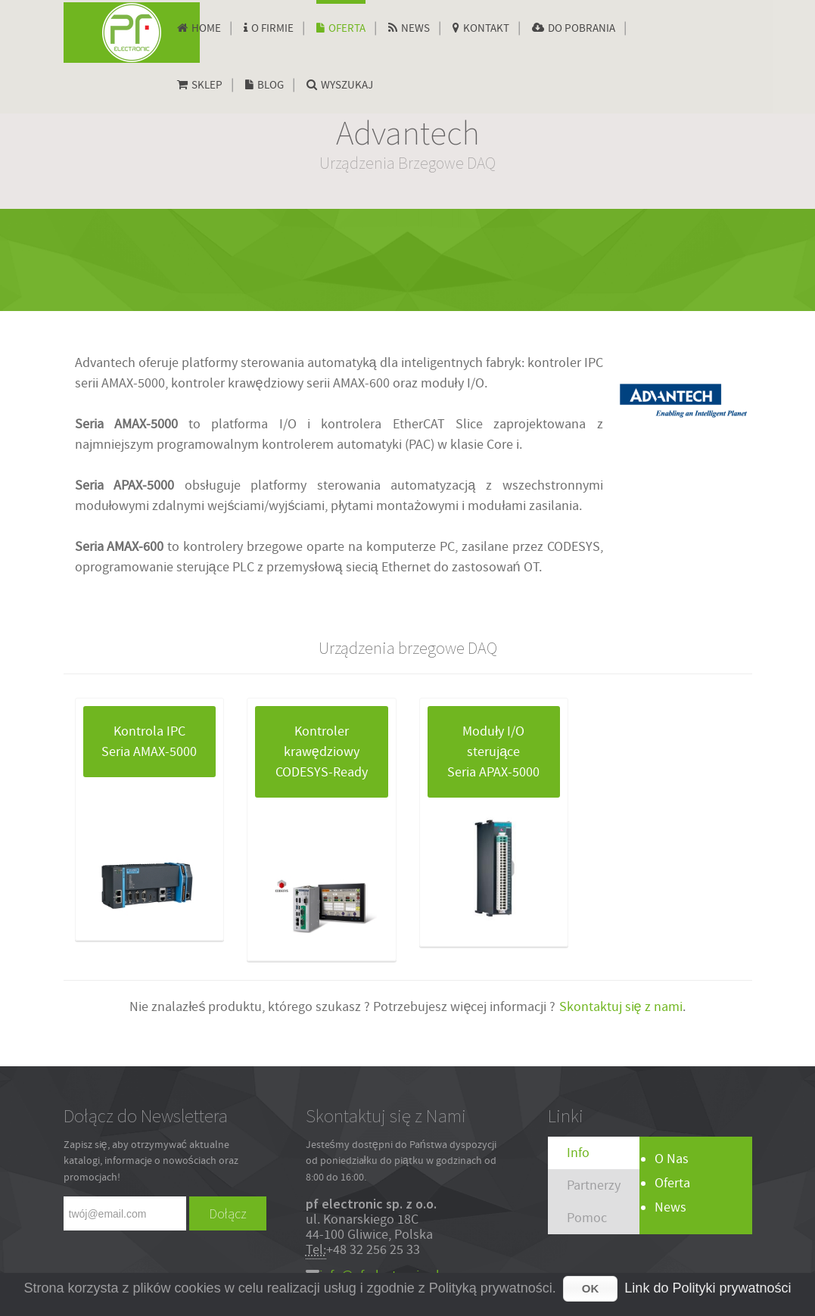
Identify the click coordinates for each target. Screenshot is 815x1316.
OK (590, 1288)
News (670, 1207)
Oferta (672, 1183)
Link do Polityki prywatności (707, 1288)
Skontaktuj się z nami (619, 1007)
